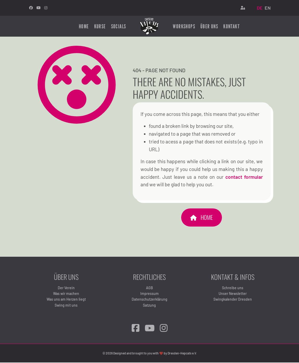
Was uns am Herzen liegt (66, 300)
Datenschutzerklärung (149, 300)
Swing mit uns (66, 306)
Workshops (184, 26)
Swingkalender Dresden (232, 300)
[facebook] (31, 7)
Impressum (149, 294)
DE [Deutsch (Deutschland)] (260, 8)
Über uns (209, 26)
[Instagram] (45, 7)
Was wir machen (66, 294)
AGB (149, 288)
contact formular (244, 177)
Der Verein (66, 288)
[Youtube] (38, 7)
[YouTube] (150, 329)
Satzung (149, 306)
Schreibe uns (232, 288)
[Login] (242, 8)
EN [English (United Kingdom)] (268, 8)
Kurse (100, 26)
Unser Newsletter (233, 294)
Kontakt (231, 26)
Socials (118, 26)
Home (84, 26)
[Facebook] (135, 329)
